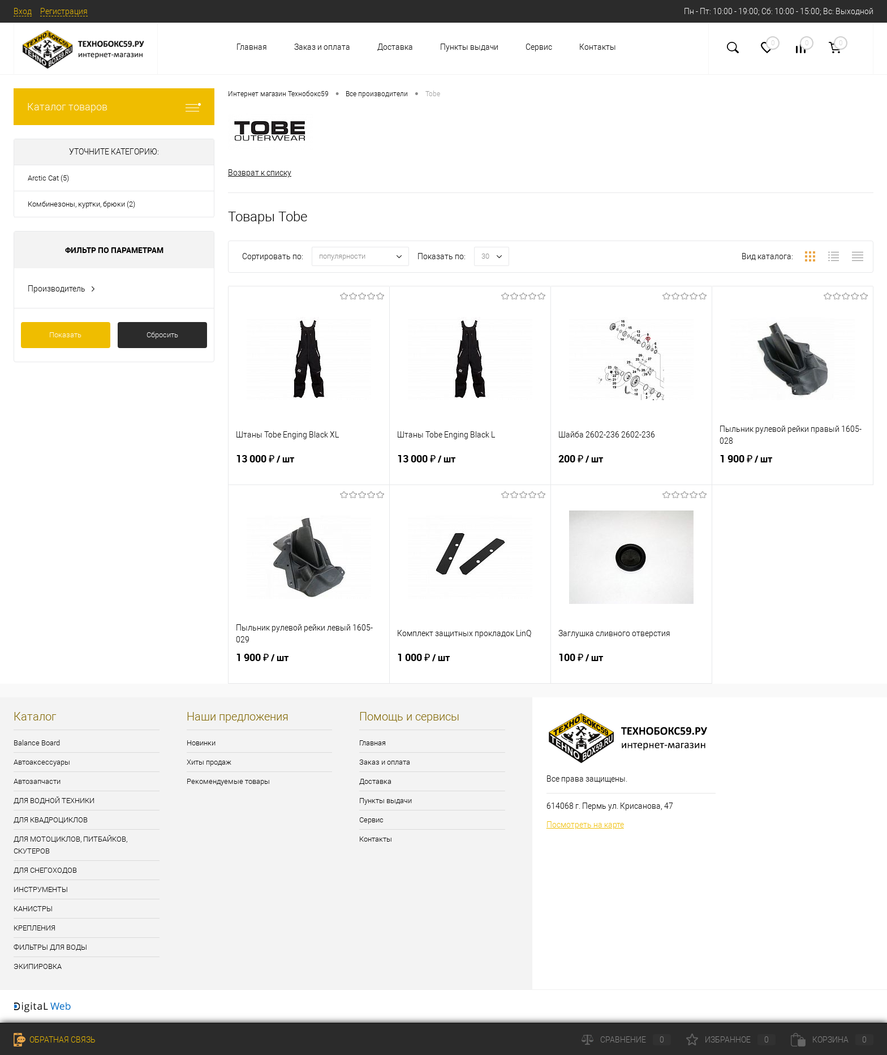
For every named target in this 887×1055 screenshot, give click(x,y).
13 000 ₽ (309, 469)
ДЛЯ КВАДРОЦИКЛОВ (51, 820)
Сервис (539, 47)
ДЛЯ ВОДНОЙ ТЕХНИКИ (54, 800)
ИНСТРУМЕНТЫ (41, 889)
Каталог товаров (114, 106)
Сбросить (162, 335)
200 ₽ (631, 469)
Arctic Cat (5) (48, 178)
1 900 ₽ (793, 469)
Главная (251, 47)
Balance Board (37, 743)
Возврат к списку (259, 172)
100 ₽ (631, 667)
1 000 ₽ (470, 667)
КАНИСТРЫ (33, 908)
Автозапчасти (37, 781)
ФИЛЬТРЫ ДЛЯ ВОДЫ (50, 947)
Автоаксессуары (42, 762)
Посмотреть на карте (585, 825)
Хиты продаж (209, 762)
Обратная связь (55, 1039)
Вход (23, 11)
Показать (65, 335)
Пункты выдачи (469, 47)
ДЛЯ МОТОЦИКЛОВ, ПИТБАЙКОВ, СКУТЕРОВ (70, 845)
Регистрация (64, 11)
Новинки (201, 743)
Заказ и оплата (322, 47)
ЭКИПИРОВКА (38, 966)
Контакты (597, 47)
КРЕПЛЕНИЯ (34, 928)
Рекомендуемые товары (228, 781)
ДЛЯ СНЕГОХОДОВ (45, 870)
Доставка (395, 47)
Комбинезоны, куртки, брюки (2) (81, 204)
